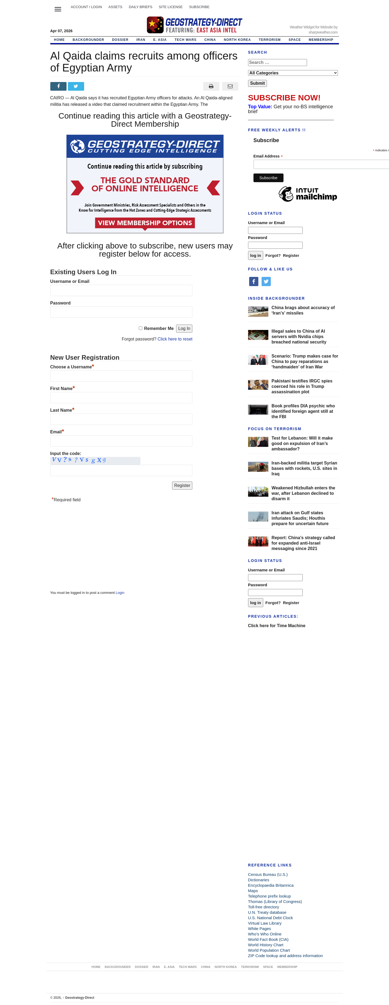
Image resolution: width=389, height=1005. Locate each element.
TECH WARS (185, 40)
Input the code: (65, 453)
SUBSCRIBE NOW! (284, 97)
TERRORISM (270, 40)
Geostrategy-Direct (78, 998)
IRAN (140, 40)
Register (291, 255)
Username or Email (70, 281)
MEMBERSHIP (321, 40)
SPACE (295, 40)
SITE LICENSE (171, 7)
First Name (62, 388)
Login (120, 593)
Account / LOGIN (86, 7)
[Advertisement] (90, 548)
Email (57, 432)
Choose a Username (72, 367)
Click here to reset (175, 339)
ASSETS (115, 7)
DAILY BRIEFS (140, 7)
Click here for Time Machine (276, 625)
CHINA (210, 40)
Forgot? (273, 255)
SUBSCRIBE (199, 7)
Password (60, 303)
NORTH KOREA (237, 40)
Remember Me (159, 328)
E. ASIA (160, 40)
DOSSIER (120, 40)
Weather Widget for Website (311, 27)
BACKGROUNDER (88, 40)
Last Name (62, 410)
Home (59, 40)
